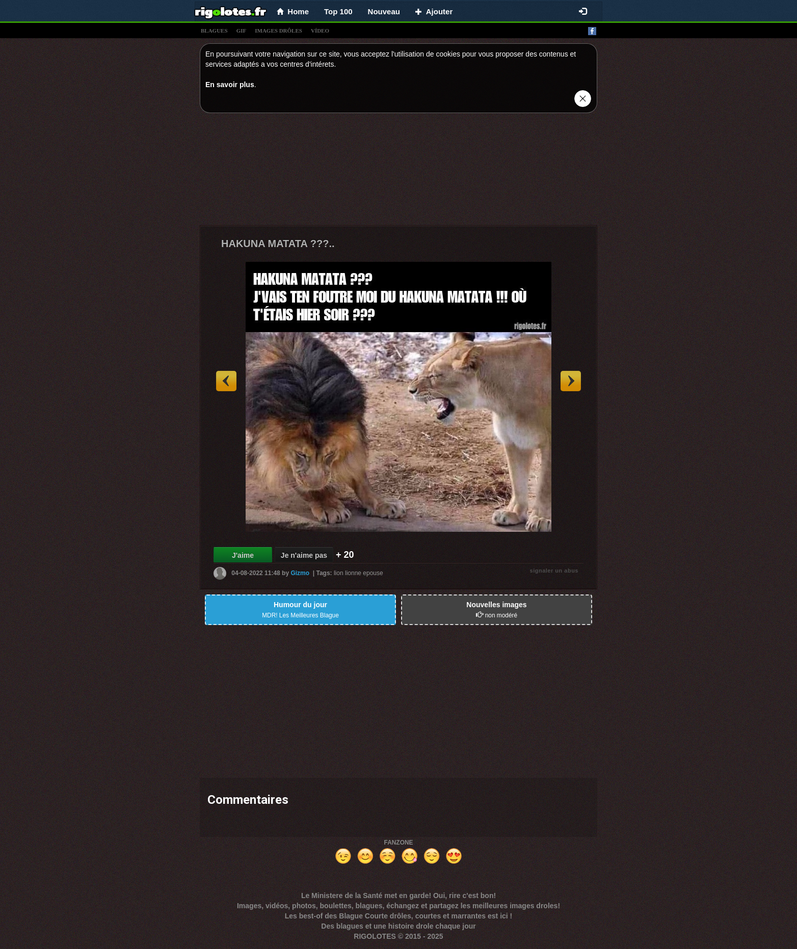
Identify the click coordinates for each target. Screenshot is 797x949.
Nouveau (384, 11)
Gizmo (299, 573)
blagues (214, 31)
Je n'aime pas (304, 555)
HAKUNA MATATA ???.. (278, 243)
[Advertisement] (398, 172)
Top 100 (338, 11)
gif (241, 31)
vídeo (320, 31)
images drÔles (278, 31)
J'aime (243, 555)
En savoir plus (229, 84)
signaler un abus (554, 570)
